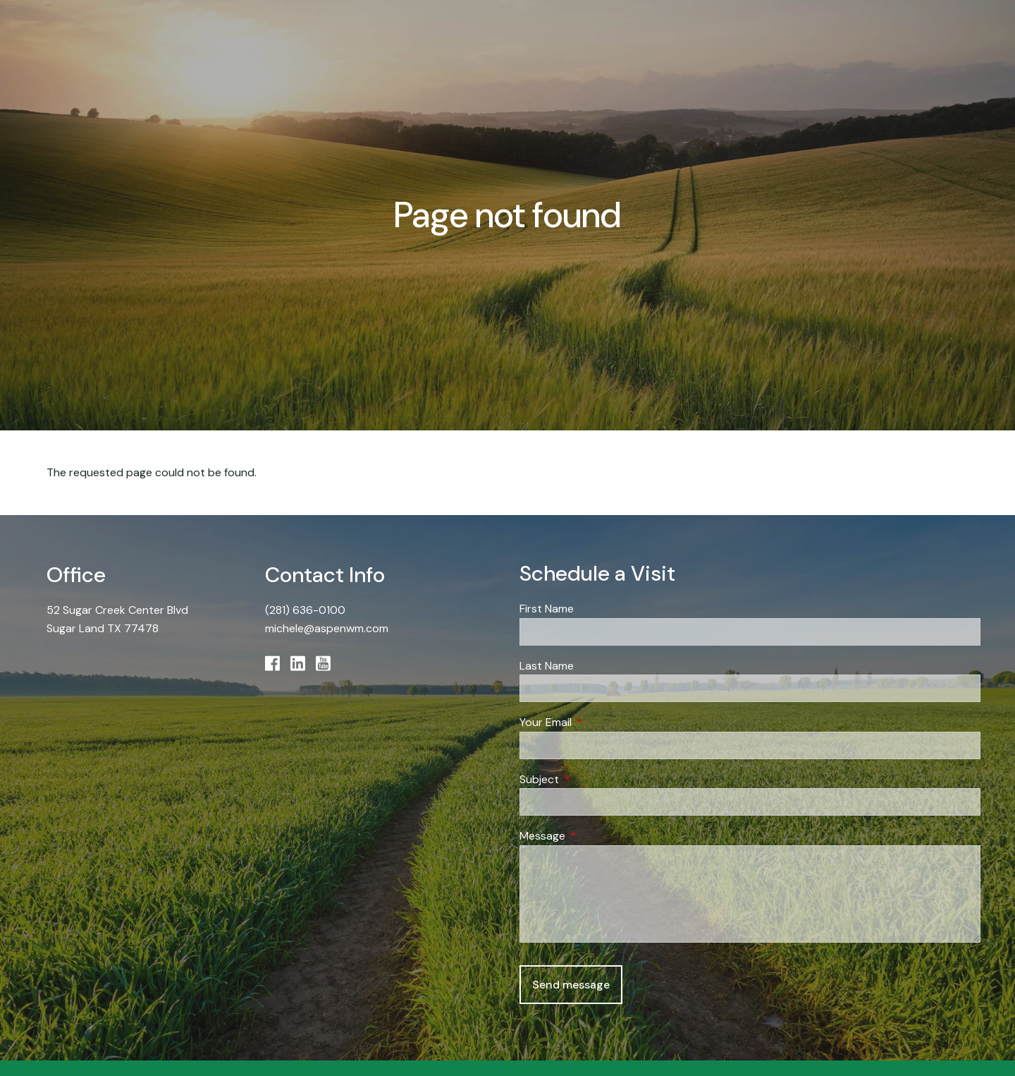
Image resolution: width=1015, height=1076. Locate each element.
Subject (593, 779)
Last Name (546, 665)
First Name (546, 609)
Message (596, 836)
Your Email (599, 722)
